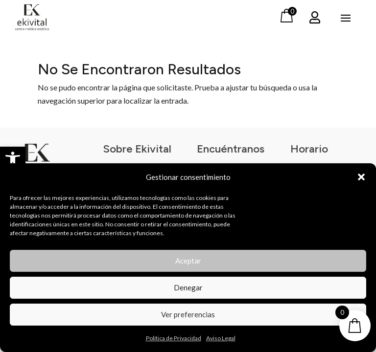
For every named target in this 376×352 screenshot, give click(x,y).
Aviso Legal (220, 338)
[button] (12, 159)
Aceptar (188, 260)
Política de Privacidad (173, 338)
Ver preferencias (188, 314)
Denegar (188, 287)
